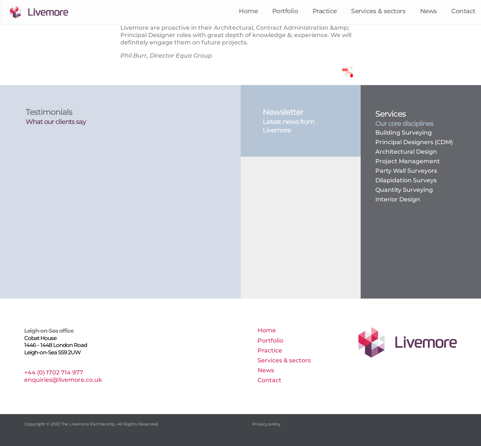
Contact (463, 11)
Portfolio (285, 11)
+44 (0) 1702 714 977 (53, 372)
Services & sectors (378, 11)
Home (248, 11)
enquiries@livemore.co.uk (63, 379)
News (428, 11)
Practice (325, 11)
